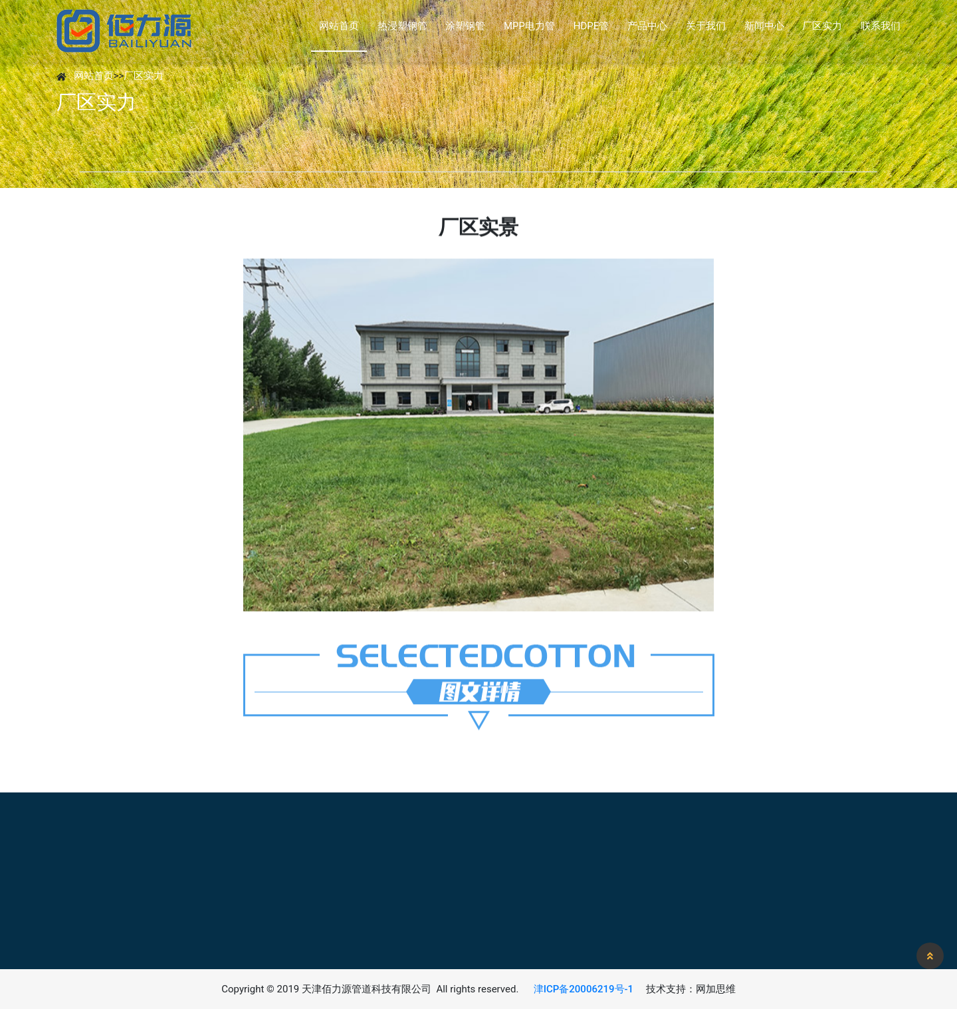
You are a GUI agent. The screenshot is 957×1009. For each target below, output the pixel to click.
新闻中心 (764, 26)
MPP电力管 (529, 26)
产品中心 (647, 26)
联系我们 (881, 26)
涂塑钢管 (465, 26)
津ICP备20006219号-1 (583, 989)
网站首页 (339, 26)
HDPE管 (591, 26)
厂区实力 (822, 26)
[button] (930, 956)
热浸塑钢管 (402, 26)
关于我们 (706, 26)
